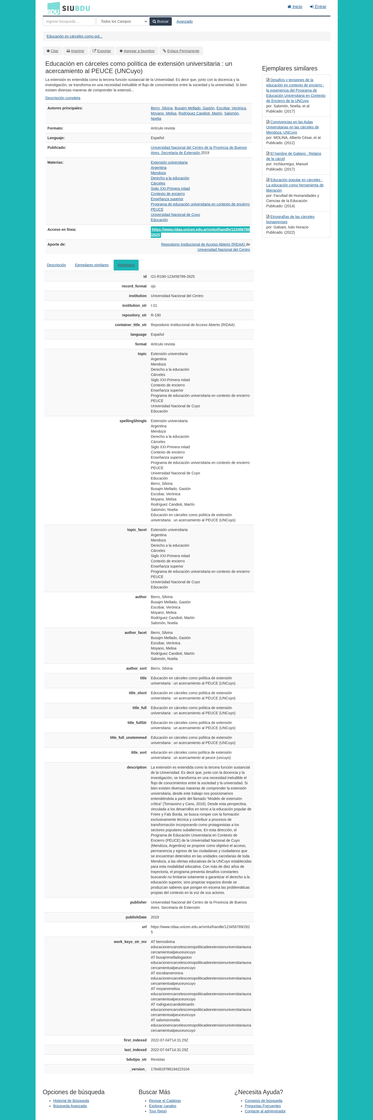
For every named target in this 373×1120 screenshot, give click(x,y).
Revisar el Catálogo (165, 1101)
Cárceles (158, 183)
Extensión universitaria (169, 162)
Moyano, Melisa (163, 113)
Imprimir (77, 51)
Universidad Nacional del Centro (224, 249)
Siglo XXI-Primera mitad (170, 188)
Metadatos (126, 265)
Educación (159, 220)
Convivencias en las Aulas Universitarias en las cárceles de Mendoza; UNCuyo (292, 127)
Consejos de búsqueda (263, 1101)
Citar (55, 51)
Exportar (104, 51)
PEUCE (157, 209)
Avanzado (184, 21)
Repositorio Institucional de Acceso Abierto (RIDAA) (203, 244)
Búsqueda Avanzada (70, 1106)
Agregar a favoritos (139, 51)
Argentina (159, 168)
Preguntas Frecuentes (263, 1106)
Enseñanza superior (167, 199)
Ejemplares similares (92, 265)
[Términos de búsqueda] (69, 21)
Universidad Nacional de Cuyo (175, 215)
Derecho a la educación (170, 178)
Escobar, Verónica (231, 108)
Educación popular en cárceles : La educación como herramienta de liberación (295, 185)
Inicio (295, 6)
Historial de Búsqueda (71, 1101)
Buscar (160, 21)
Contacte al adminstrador (265, 1111)
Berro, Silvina (162, 108)
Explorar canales (162, 1106)
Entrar (318, 6)
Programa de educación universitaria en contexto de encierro (200, 204)
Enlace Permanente (183, 51)
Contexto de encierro (168, 194)
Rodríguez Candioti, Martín (200, 113)
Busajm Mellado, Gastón (195, 108)
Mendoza (158, 173)
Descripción (56, 265)
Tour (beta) (158, 1111)
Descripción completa (63, 98)
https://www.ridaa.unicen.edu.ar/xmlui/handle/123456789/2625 (200, 232)
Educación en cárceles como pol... (74, 36)
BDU (52, 8)
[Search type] (122, 21)
